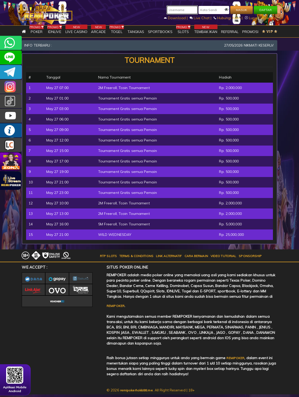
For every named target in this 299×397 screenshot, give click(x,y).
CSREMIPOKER (11, 87)
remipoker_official (11, 57)
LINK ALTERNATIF (169, 256)
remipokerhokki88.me (136, 390)
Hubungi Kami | (229, 18)
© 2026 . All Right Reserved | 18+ (151, 390)
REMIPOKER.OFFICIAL (11, 116)
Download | (176, 18)
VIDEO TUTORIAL (223, 256)
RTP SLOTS (108, 256)
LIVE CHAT (11, 145)
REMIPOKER (115, 306)
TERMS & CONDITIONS (136, 256)
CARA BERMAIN (196, 256)
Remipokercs (11, 72)
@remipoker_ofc (11, 101)
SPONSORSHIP (250, 256)
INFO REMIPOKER (11, 130)
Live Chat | (201, 18)
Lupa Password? (261, 18)
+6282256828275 (11, 43)
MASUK (241, 10)
